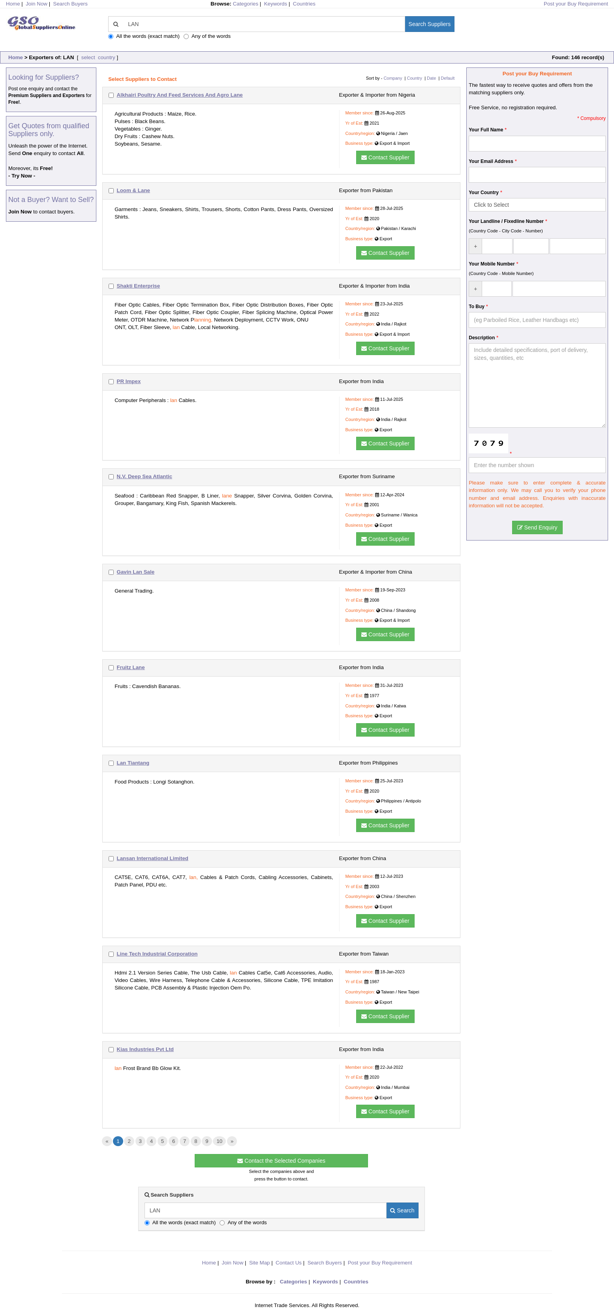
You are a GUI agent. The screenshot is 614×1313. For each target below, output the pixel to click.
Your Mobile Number (491, 264)
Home (15, 57)
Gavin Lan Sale (136, 572)
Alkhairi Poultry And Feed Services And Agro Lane (180, 95)
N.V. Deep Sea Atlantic (145, 476)
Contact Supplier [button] (385, 157)
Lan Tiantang (133, 763)
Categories (245, 4)
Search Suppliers (430, 24)
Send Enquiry (537, 527)
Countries (304, 4)
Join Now (36, 4)
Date (431, 78)
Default (447, 78)
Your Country (484, 192)
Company (392, 78)
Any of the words (207, 36)
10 (219, 1141)
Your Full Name (486, 130)
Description (482, 337)
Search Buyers (70, 4)
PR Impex (129, 381)
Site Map (259, 1263)
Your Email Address (491, 161)
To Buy (476, 306)
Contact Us (289, 1263)
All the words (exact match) (144, 36)
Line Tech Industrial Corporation (157, 954)
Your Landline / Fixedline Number (506, 221)
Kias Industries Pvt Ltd (145, 1049)
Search (402, 1210)
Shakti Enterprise (138, 286)
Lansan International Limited (152, 858)
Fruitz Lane (131, 667)
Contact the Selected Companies (281, 1161)
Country (414, 78)
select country (97, 57)
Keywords (275, 4)
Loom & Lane (133, 190)
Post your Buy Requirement (576, 4)
